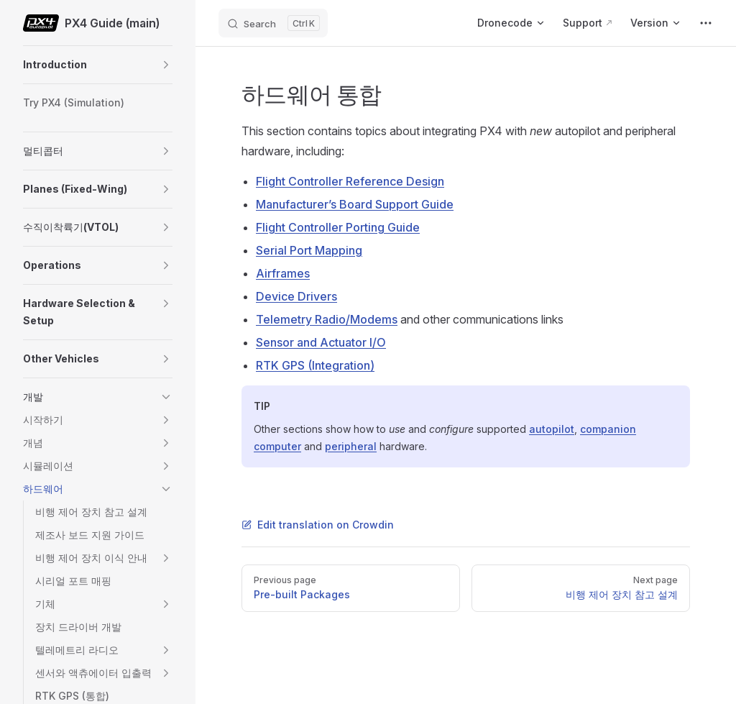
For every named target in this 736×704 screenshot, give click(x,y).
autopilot (551, 429)
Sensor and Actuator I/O (321, 342)
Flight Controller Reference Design (350, 181)
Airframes (283, 273)
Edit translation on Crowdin (318, 524)
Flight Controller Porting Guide (338, 227)
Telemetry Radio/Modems (326, 319)
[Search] (273, 23)
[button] (166, 64)
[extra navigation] (706, 23)
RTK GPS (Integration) (315, 365)
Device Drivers (296, 296)
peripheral (351, 446)
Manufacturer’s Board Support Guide (355, 204)
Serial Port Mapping (309, 250)
